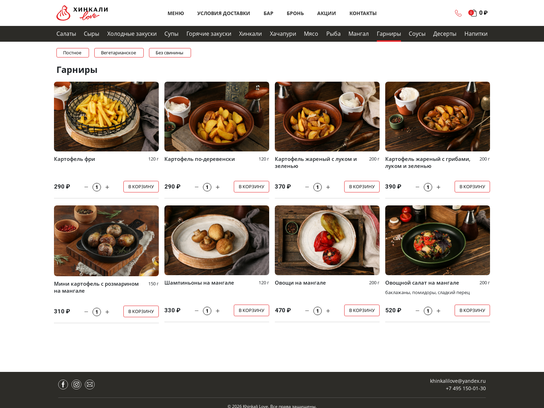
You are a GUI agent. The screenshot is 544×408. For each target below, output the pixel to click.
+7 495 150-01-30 (466, 388)
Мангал (358, 34)
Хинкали (250, 34)
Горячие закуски (208, 34)
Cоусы (417, 34)
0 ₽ (483, 12)
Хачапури (283, 34)
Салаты (66, 34)
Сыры (91, 34)
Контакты (363, 13)
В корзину (141, 186)
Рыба (333, 34)
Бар (268, 13)
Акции (326, 13)
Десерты (444, 34)
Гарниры (389, 34)
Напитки (476, 34)
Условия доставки (223, 13)
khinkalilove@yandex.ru (458, 381)
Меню (176, 13)
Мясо (311, 34)
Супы (171, 34)
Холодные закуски (132, 34)
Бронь (295, 13)
